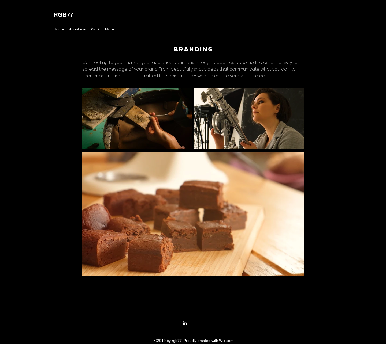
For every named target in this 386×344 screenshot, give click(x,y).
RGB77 (63, 14)
